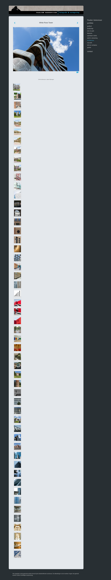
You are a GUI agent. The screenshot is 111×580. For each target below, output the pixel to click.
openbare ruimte (92, 35)
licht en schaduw (92, 45)
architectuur (90, 40)
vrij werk (89, 42)
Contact (90, 51)
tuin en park (90, 31)
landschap (90, 28)
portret (89, 47)
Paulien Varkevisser (94, 20)
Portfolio (90, 23)
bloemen (89, 33)
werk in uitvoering (92, 38)
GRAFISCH (89, 26)
